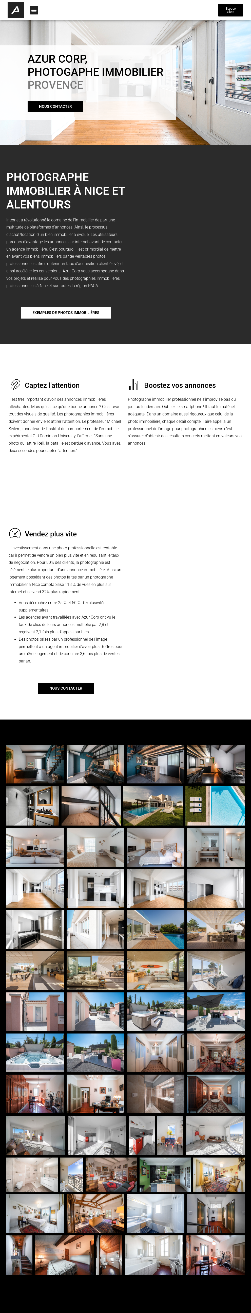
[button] (34, 10)
